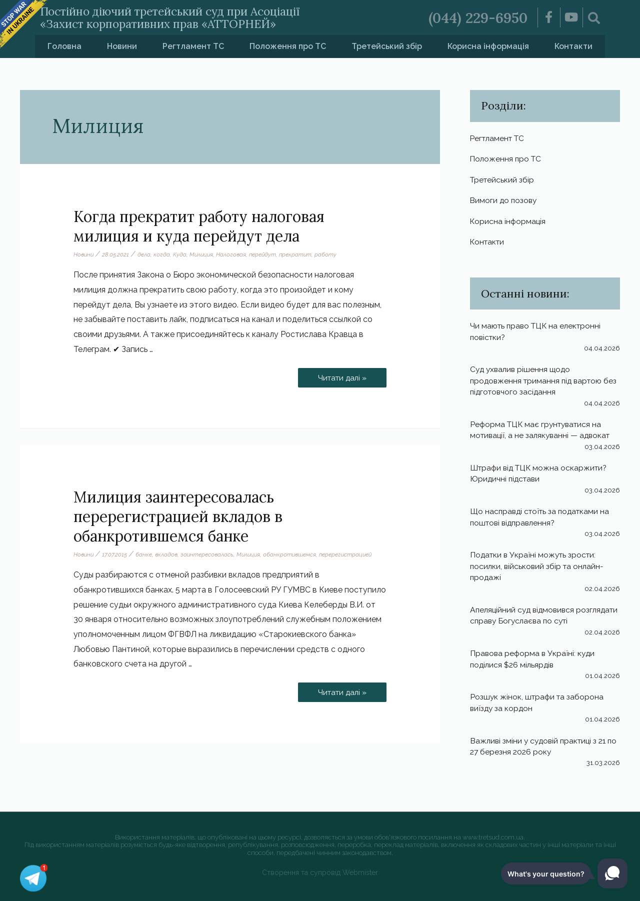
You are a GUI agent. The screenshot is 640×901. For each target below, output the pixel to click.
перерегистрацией (352, 554)
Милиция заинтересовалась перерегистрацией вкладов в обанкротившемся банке (178, 517)
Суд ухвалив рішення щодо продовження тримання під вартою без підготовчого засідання (538, 384)
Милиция (203, 254)
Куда (181, 254)
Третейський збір (387, 46)
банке (145, 554)
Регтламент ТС (193, 46)
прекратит (300, 254)
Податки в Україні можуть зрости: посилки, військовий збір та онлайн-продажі (538, 569)
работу (331, 254)
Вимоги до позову (504, 201)
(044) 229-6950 (476, 17)
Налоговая (234, 254)
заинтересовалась (210, 554)
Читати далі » (340, 375)
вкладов (168, 554)
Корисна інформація (488, 46)
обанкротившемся (295, 554)
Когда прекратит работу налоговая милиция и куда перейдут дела (199, 226)
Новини (122, 46)
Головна (65, 46)
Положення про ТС (288, 46)
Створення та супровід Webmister (320, 872)
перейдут (266, 254)
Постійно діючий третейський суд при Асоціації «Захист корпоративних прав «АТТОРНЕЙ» (189, 17)
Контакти (573, 46)
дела (145, 254)
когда (163, 254)
